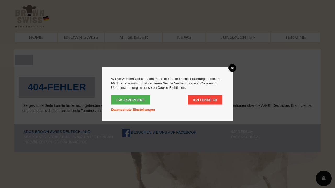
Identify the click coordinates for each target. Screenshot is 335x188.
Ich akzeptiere (130, 100)
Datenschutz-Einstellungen (133, 109)
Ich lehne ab (205, 100)
